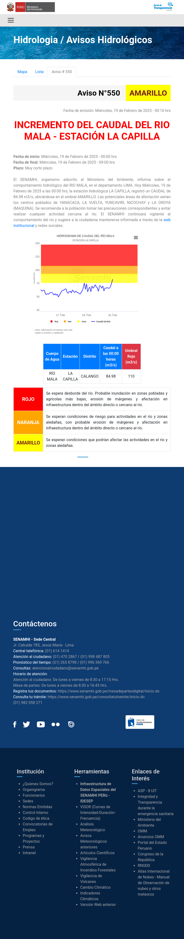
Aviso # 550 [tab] (62, 71)
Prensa (29, 847)
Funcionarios (34, 795)
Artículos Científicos (97, 853)
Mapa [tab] (22, 71)
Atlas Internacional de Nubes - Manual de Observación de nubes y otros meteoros (154, 883)
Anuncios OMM (151, 837)
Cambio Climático (95, 887)
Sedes (28, 801)
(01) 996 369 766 (94, 662)
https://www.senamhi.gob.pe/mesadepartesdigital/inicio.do (109, 691)
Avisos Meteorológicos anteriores (93, 841)
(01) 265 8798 (64, 662)
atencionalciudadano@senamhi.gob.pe (65, 668)
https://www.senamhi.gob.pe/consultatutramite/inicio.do (96, 697)
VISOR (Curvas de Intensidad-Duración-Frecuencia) (97, 813)
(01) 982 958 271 (27, 702)
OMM (142, 831)
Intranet (29, 853)
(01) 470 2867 (65, 656)
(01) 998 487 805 (94, 656)
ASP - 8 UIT (147, 791)
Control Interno (35, 812)
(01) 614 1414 (57, 651)
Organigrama (34, 789)
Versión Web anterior (98, 904)
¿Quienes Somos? (38, 784)
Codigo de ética (36, 818)
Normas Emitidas (37, 807)
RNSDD (144, 865)
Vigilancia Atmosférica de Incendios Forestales (98, 864)
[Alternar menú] (11, 20)
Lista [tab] (39, 71)
